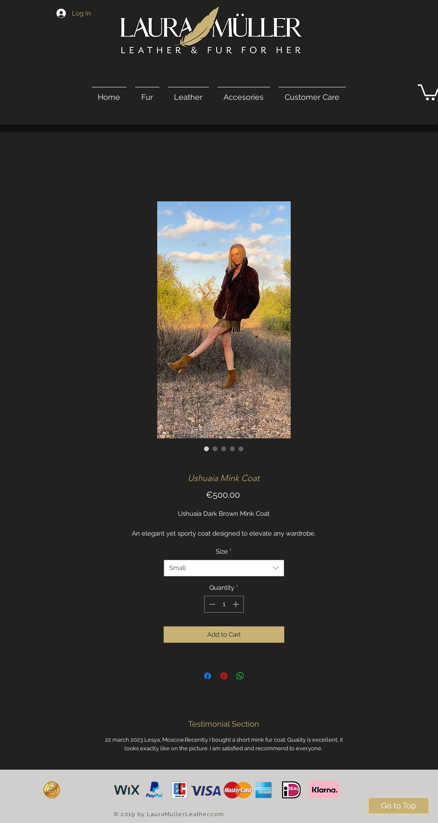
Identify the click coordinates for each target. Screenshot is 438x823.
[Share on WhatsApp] (240, 676)
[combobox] (224, 568)
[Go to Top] (398, 805)
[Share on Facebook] (207, 676)
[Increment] (236, 604)
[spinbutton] (224, 604)
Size (224, 551)
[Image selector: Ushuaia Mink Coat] (206, 448)
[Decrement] (211, 604)
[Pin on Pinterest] (224, 676)
